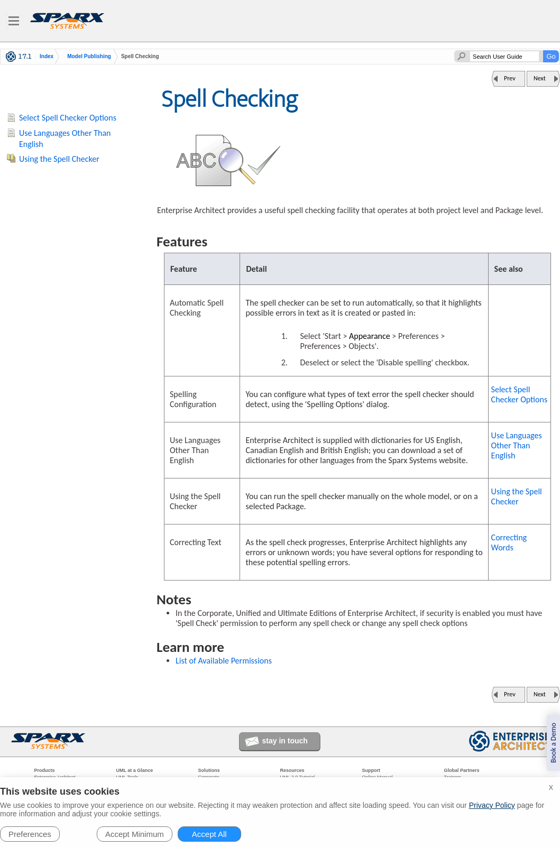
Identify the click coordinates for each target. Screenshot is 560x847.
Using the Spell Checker (516, 496)
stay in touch (285, 740)
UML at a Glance (134, 770)
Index (46, 56)
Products (44, 770)
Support (371, 770)
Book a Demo (553, 743)
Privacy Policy (492, 805)
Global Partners (462, 770)
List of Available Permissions (224, 661)
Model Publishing (89, 56)
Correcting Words (509, 542)
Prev (510, 78)
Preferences (29, 834)
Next (540, 78)
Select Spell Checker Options (519, 394)
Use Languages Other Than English (516, 445)
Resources (292, 770)
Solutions (209, 770)
